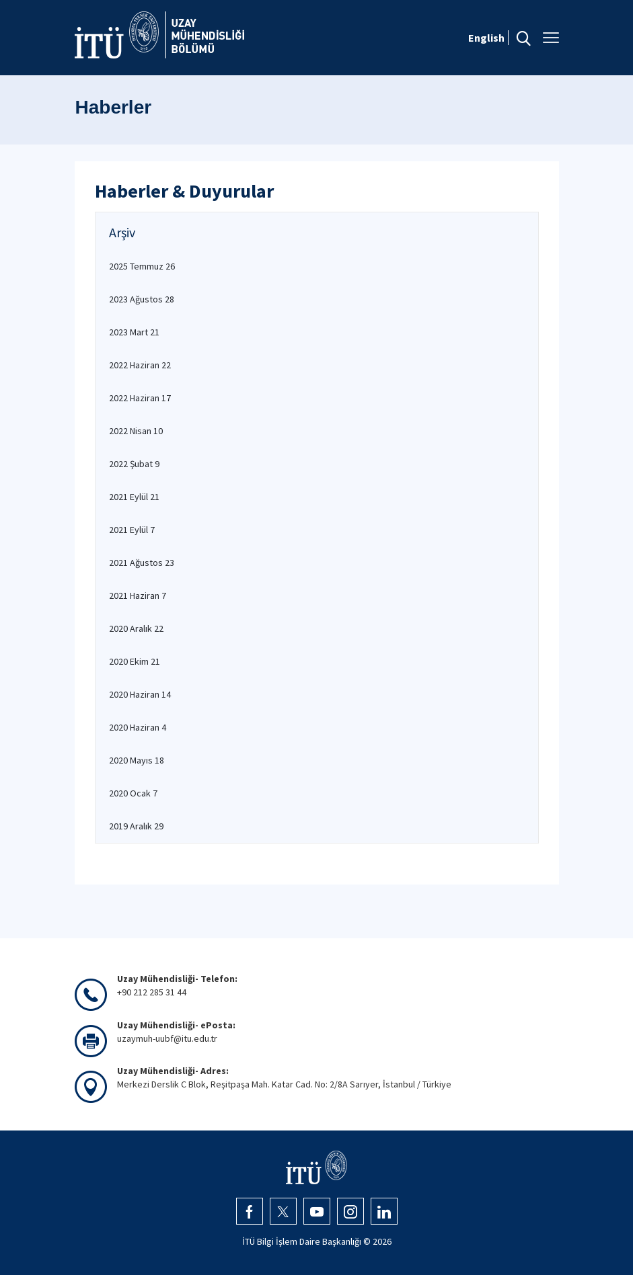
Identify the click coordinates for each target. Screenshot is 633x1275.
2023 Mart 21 (134, 332)
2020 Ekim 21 (134, 661)
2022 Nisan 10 (136, 431)
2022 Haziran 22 (140, 365)
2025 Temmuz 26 (142, 266)
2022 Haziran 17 (140, 398)
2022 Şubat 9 (134, 464)
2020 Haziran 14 (140, 694)
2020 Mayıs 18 (136, 760)
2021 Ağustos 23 (141, 563)
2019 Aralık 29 (136, 826)
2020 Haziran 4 (137, 727)
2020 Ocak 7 (133, 793)
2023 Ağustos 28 (141, 299)
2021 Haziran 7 (137, 595)
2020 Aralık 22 (136, 628)
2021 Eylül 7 (132, 530)
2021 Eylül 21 (134, 497)
